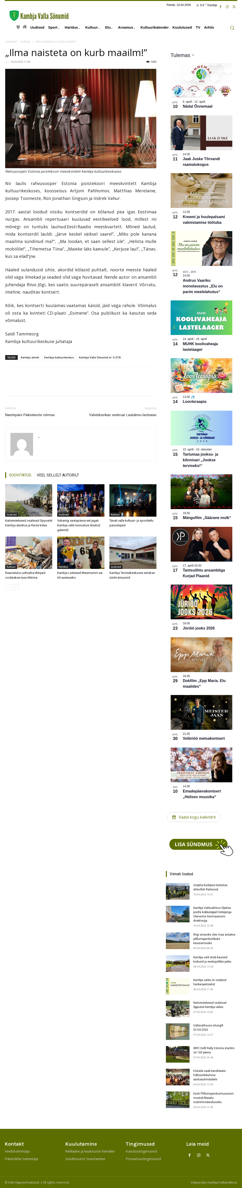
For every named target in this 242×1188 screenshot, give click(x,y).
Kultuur (25, 42)
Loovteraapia (195, 402)
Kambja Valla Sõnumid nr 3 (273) (100, 357)
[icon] (18, 26)
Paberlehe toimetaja (21, 1158)
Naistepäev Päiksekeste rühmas (30, 415)
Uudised (11, 42)
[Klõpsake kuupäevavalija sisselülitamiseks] (182, 55)
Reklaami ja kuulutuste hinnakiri (90, 1151)
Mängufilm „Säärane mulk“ (207, 518)
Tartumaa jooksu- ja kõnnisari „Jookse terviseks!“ (200, 460)
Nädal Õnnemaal (197, 106)
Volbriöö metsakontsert (204, 738)
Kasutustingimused (141, 1151)
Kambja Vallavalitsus (222, 1182)
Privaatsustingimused (143, 1158)
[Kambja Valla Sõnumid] (37, 15)
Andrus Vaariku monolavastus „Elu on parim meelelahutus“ (203, 286)
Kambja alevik (30, 357)
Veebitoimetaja (17, 1151)
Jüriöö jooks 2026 (199, 628)
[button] (232, 27)
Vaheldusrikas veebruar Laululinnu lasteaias (122, 415)
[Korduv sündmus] (192, 397)
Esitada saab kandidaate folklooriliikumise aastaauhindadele (209, 1075)
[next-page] (16, 587)
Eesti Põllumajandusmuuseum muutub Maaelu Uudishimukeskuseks (213, 1098)
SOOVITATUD (20, 475)
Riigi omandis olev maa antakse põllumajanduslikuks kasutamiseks (214, 939)
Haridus (63, 566)
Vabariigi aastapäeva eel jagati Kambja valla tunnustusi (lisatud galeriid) (78, 525)
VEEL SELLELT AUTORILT (58, 475)
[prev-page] (8, 587)
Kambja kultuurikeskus (59, 357)
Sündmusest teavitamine (85, 1158)
